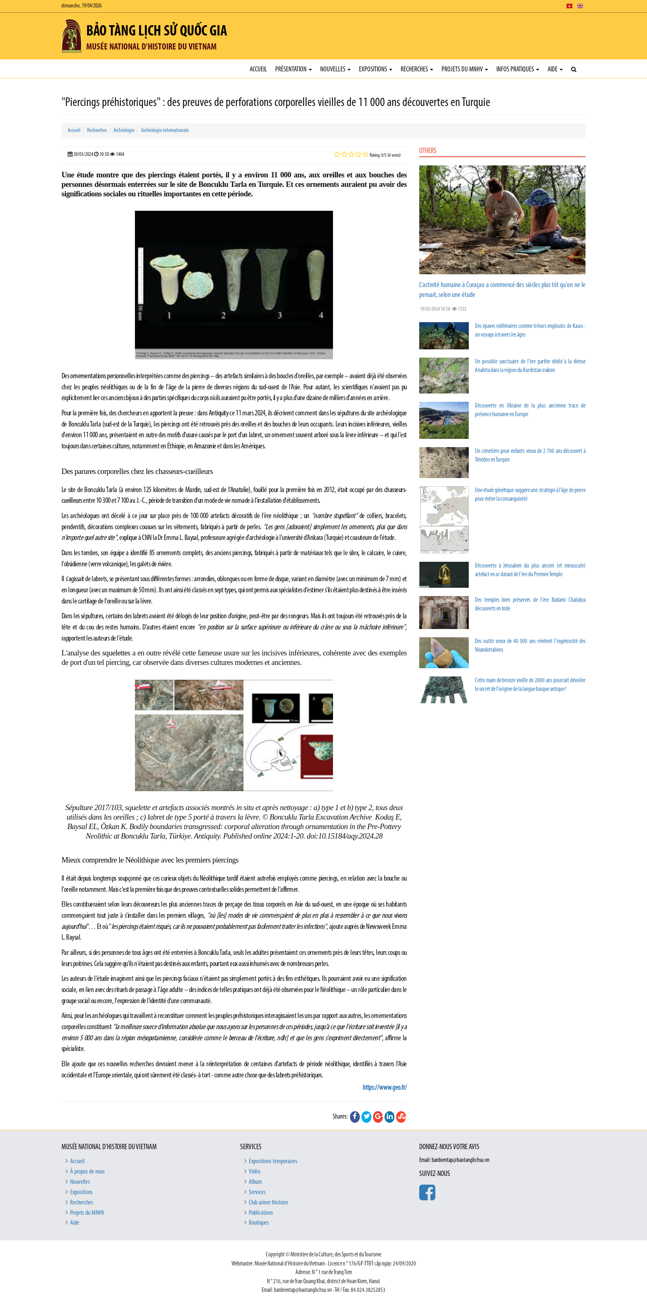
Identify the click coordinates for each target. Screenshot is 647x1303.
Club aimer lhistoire (268, 1202)
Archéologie (124, 130)
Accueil (258, 69)
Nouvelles (335, 69)
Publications (261, 1213)
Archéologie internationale (165, 130)
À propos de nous (87, 1172)
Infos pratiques (517, 69)
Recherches (417, 69)
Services (257, 1192)
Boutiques (259, 1223)
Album (255, 1182)
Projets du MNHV (465, 69)
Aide (555, 69)
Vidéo (254, 1172)
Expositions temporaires (273, 1161)
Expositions (375, 69)
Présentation (293, 69)
